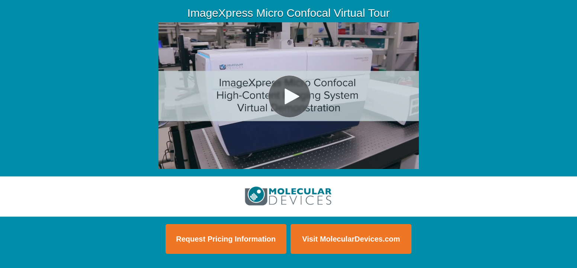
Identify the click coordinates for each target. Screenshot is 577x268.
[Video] (288, 95)
